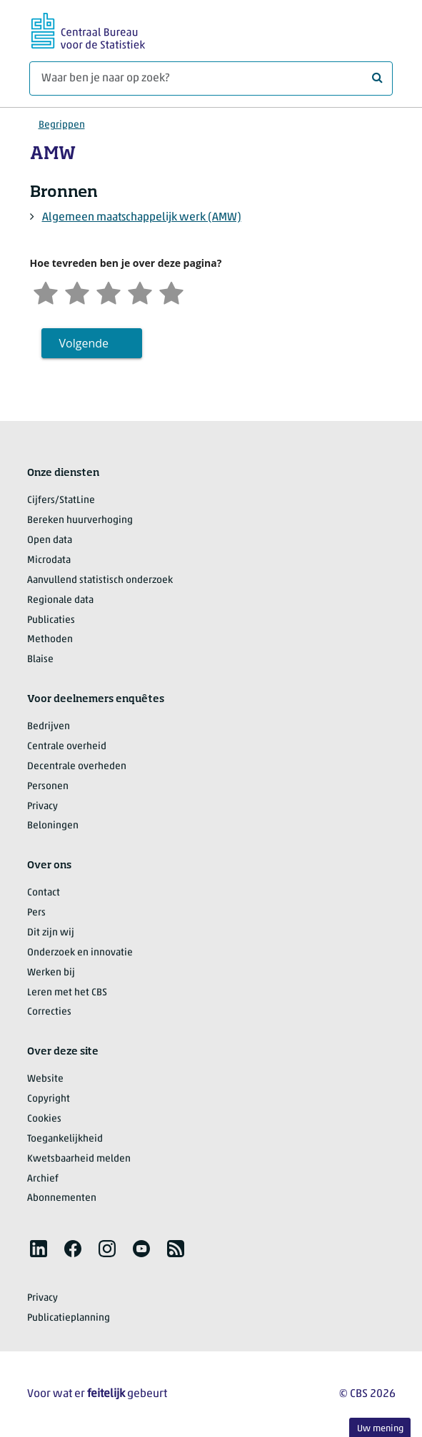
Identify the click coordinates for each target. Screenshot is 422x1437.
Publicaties (51, 620)
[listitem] (38, 1248)
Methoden (50, 639)
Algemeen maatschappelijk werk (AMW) (141, 217)
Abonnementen (61, 1198)
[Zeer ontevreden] (45, 291)
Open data (49, 540)
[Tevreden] (140, 291)
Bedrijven (48, 726)
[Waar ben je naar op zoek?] (211, 78)
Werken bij (51, 973)
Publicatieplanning (68, 1318)
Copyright (48, 1099)
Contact (43, 893)
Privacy (42, 806)
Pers (36, 913)
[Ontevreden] (77, 291)
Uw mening (380, 1428)
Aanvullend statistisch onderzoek (100, 580)
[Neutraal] (108, 291)
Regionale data (60, 600)
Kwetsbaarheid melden (79, 1159)
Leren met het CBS (67, 992)
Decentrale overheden (76, 766)
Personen (48, 786)
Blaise (40, 659)
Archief (43, 1179)
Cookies (44, 1119)
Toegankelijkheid (65, 1139)
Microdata (49, 560)
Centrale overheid (66, 746)
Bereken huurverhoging (80, 520)
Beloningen (53, 826)
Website (45, 1079)
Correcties (49, 1012)
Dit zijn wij (50, 933)
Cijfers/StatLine (61, 500)
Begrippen (62, 125)
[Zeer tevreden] (171, 291)
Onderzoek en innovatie (80, 953)
